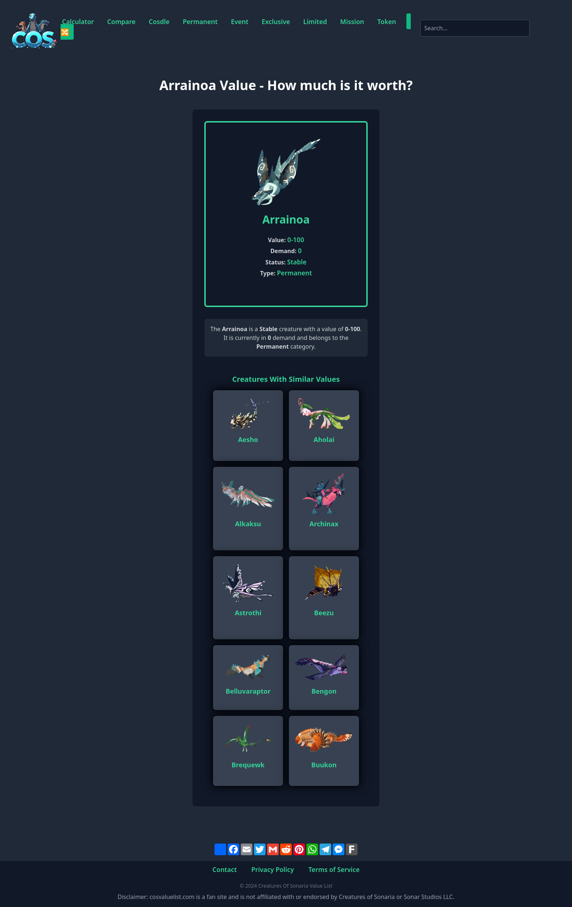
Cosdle (159, 21)
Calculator (78, 21)
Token (386, 21)
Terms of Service (334, 869)
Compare (121, 21)
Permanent (200, 21)
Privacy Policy (272, 869)
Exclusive (276, 21)
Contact (224, 869)
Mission (352, 21)
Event (239, 21)
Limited (315, 21)
